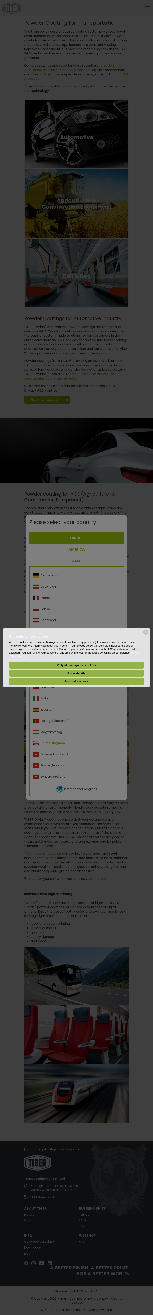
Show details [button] (77, 673)
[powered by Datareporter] (146, 634)
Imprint (22, 656)
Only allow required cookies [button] (76, 665)
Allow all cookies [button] (76, 681)
